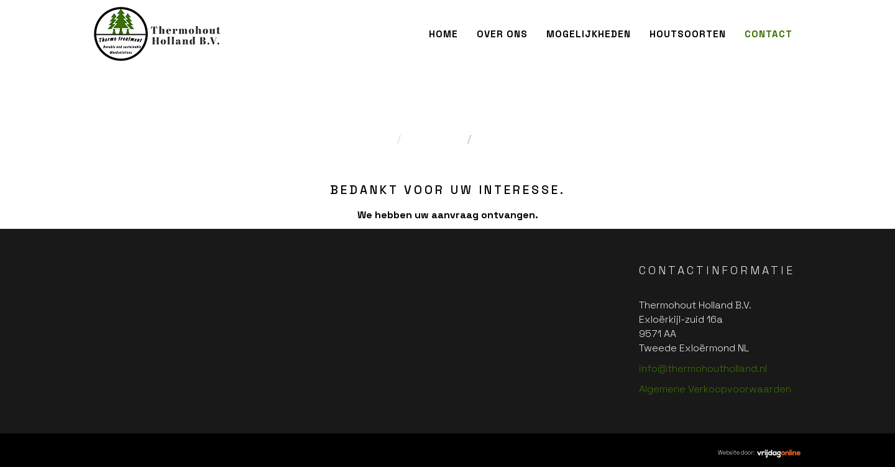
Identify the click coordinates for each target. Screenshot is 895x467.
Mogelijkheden (588, 34)
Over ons (502, 34)
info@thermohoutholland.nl (703, 368)
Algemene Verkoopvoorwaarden (715, 388)
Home (443, 34)
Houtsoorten (687, 34)
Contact (768, 34)
